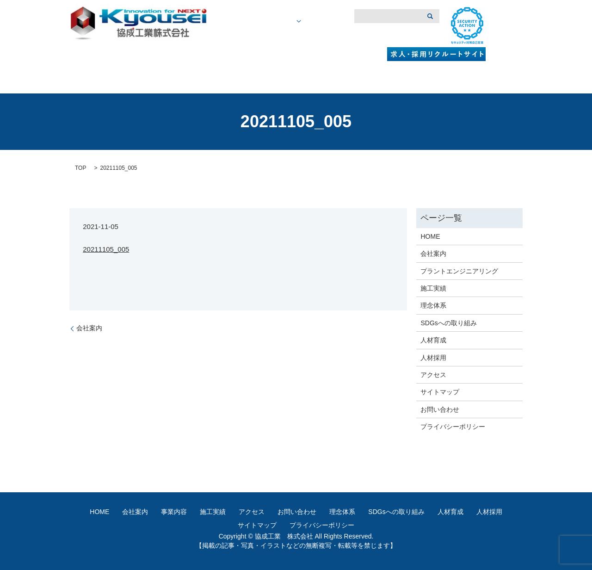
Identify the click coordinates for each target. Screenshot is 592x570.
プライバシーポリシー (452, 426)
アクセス (379, 35)
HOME (235, 35)
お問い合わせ (439, 409)
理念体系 (433, 305)
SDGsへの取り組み (448, 323)
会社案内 (89, 328)
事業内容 (308, 35)
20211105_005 (106, 249)
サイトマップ (439, 392)
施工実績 (344, 35)
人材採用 (433, 357)
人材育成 (433, 340)
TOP (80, 168)
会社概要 (267, 35)
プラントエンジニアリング (459, 271)
